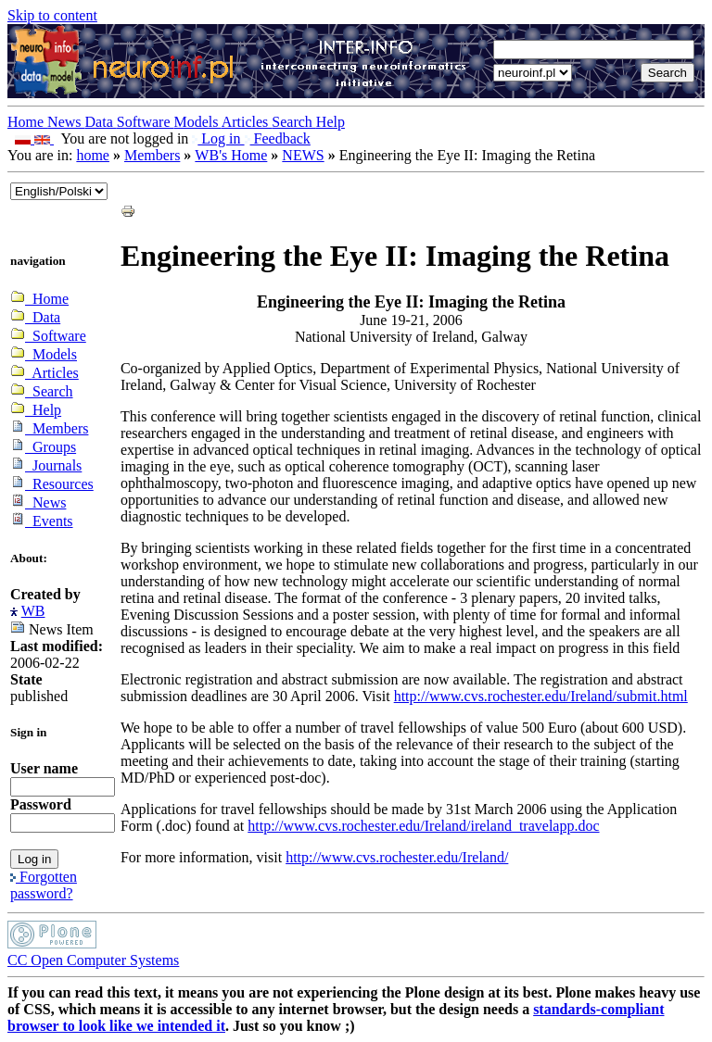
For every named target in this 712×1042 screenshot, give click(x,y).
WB (33, 611)
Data (101, 122)
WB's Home (231, 155)
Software (145, 122)
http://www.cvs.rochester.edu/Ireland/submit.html (541, 696)
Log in (218, 138)
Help (330, 122)
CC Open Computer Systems (93, 960)
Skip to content (52, 15)
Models (198, 122)
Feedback (278, 138)
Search (294, 122)
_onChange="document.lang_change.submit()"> (59, 191)
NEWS (303, 155)
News (65, 122)
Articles (247, 122)
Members (152, 155)
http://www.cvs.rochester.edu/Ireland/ (397, 857)
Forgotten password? (43, 885)
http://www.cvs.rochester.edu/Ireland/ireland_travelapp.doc (423, 826)
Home (27, 122)
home (92, 155)
